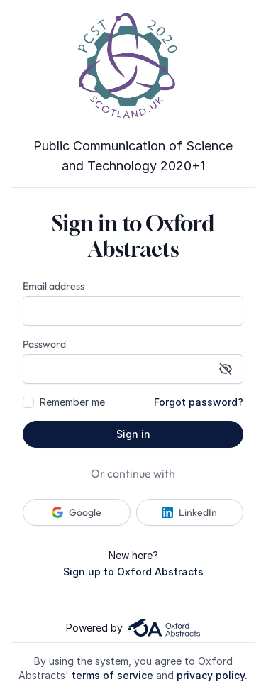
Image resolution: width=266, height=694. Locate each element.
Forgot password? (198, 402)
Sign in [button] (133, 434)
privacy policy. (212, 675)
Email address (53, 286)
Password (44, 344)
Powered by (132, 628)
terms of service (112, 675)
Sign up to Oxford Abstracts (133, 572)
